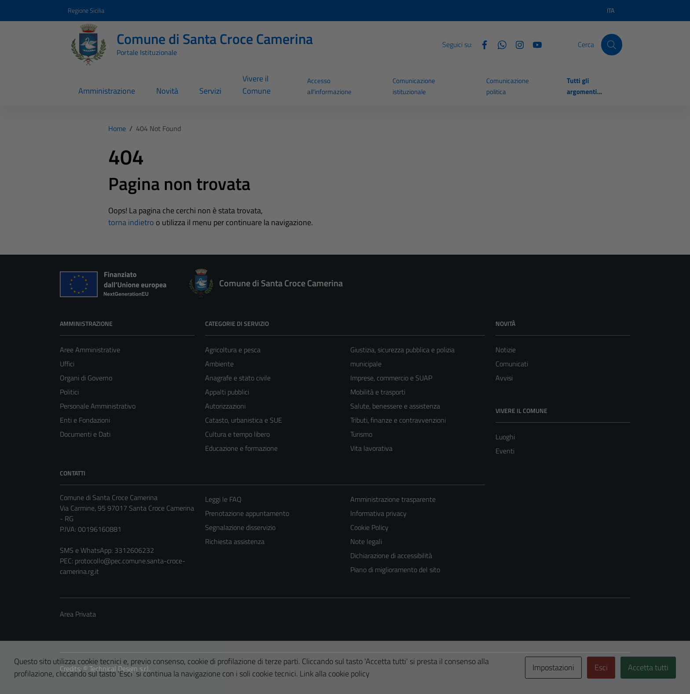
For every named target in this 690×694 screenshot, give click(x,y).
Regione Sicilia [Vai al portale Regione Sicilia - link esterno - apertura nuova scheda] (86, 10)
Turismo (361, 434)
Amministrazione (106, 91)
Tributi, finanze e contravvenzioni (398, 420)
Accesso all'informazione (329, 86)
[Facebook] (481, 44)
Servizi (210, 91)
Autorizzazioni (225, 406)
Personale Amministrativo (98, 406)
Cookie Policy (369, 527)
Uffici (67, 363)
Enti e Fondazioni (85, 420)
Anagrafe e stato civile (238, 378)
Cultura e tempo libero (237, 434)
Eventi (504, 451)
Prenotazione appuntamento (247, 513)
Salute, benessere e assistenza (395, 406)
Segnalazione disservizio (240, 527)
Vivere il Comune (256, 85)
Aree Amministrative (90, 349)
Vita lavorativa (371, 448)
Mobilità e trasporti (377, 392)
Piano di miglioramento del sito (395, 569)
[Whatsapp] (498, 44)
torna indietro (131, 222)
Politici (69, 392)
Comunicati (511, 363)
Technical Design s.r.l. (119, 668)
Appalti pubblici (227, 392)
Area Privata (78, 614)
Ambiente (219, 363)
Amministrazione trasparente (393, 499)
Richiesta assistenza (234, 541)
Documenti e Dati (85, 434)
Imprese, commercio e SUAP (391, 378)
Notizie (505, 349)
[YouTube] (534, 44)
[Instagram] (516, 44)
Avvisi (504, 378)
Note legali (366, 541)
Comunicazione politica (507, 86)
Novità (167, 91)
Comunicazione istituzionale (414, 86)
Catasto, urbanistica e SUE (243, 420)
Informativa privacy (378, 513)
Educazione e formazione (241, 448)
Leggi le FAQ (223, 499)
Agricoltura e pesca (233, 349)
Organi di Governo (86, 378)
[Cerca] (611, 44)
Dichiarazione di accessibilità (391, 555)
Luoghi (505, 436)
